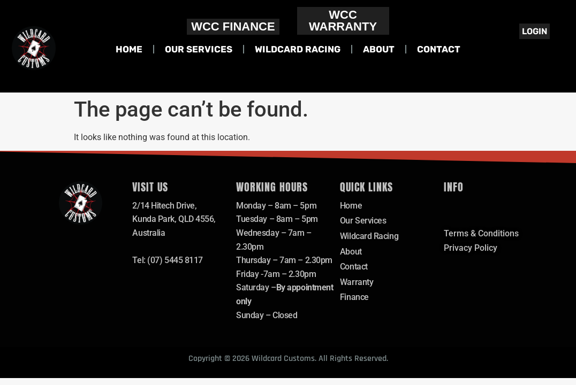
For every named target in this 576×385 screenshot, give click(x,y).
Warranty (356, 282)
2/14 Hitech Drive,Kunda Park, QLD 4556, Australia (174, 219)
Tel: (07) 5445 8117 (167, 260)
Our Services (198, 49)
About (379, 49)
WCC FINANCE (233, 26)
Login (534, 31)
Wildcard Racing (297, 49)
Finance (354, 297)
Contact (438, 49)
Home (129, 49)
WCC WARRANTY (343, 20)
